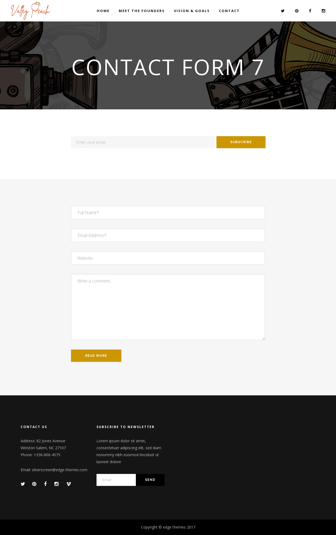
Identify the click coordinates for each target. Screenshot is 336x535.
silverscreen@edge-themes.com (59, 469)
